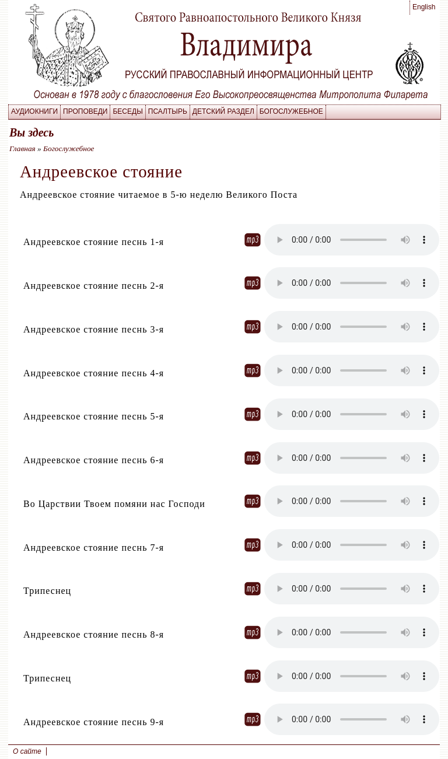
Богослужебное (291, 111)
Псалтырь (167, 111)
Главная (22, 148)
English (423, 7)
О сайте (27, 751)
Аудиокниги (34, 111)
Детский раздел (223, 111)
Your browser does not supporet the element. (351, 240)
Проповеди (85, 111)
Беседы (127, 111)
